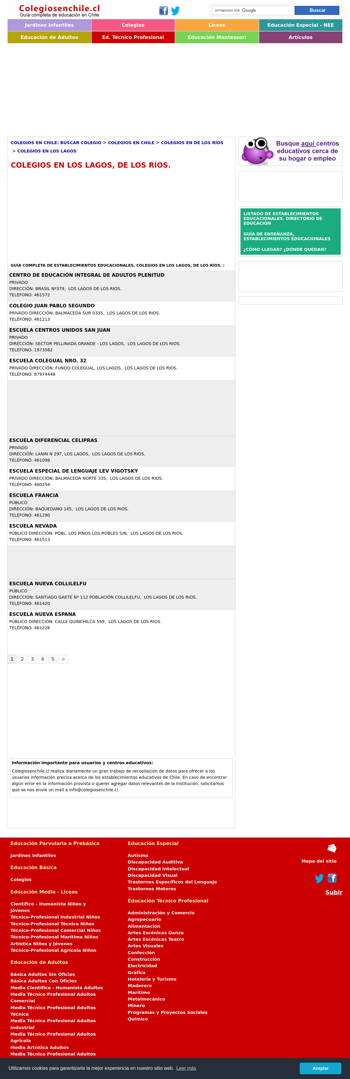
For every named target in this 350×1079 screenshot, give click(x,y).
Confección (141, 952)
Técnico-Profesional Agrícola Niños (53, 950)
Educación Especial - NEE (300, 25)
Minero (136, 1005)
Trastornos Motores (152, 888)
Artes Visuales (145, 946)
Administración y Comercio (161, 913)
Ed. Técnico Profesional (133, 37)
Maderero (140, 985)
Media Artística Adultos (39, 1047)
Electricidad (142, 965)
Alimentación (144, 926)
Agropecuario (144, 919)
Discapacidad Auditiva (155, 862)
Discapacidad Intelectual (158, 869)
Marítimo (139, 992)
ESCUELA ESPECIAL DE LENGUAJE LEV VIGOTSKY (73, 471)
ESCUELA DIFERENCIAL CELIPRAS (53, 440)
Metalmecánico (146, 999)
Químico (138, 1019)
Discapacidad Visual (152, 875)
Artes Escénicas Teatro (156, 939)
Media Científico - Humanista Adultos (56, 987)
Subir (334, 892)
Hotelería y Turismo (152, 979)
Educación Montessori (217, 37)
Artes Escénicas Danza (156, 932)
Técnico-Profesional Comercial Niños (55, 930)
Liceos (216, 25)
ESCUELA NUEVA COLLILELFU (48, 583)
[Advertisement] (175, 88)
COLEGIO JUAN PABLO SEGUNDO (52, 306)
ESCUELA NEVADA (33, 526)
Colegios (133, 25)
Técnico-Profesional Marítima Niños (54, 937)
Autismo (138, 855)
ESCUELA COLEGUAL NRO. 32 (47, 361)
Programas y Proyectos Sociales (167, 1012)
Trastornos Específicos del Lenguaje (172, 882)
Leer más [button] (186, 1068)
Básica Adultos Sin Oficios (42, 974)
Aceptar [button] (320, 1068)
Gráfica (137, 972)
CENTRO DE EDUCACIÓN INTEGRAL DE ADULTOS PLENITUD (87, 275)
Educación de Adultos (49, 37)
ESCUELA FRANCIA (33, 495)
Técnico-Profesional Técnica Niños (52, 924)
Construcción (144, 959)
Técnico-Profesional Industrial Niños (55, 917)
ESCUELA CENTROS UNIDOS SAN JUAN (59, 330)
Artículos (300, 37)
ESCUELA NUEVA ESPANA (42, 614)
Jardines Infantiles (49, 25)
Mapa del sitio (319, 861)
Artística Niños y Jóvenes (41, 943)
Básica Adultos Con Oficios (43, 981)
